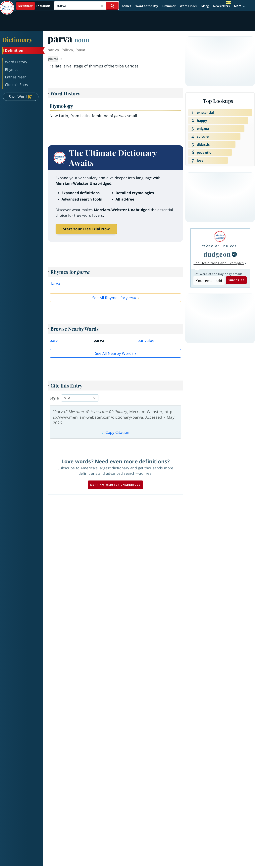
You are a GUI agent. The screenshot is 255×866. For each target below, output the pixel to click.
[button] (239, 6)
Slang (205, 6)
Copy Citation (115, 432)
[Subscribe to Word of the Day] (208, 280)
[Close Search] (102, 6)
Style (54, 398)
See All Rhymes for (114, 297)
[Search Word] (112, 6)
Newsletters (221, 6)
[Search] (86, 6)
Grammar (169, 6)
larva (55, 283)
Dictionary (17, 39)
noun (81, 40)
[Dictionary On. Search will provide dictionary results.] (34, 5)
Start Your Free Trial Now (86, 228)
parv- (54, 340)
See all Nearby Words (114, 353)
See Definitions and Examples (218, 263)
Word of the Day (146, 6)
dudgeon (217, 254)
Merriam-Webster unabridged (115, 484)
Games (126, 6)
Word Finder (188, 6)
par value (145, 340)
